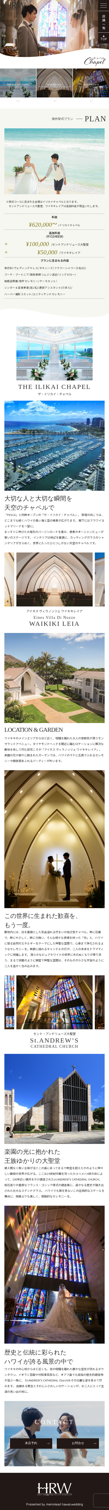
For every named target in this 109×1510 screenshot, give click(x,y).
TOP (103, 39)
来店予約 (31, 1443)
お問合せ (78, 1443)
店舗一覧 (104, 22)
